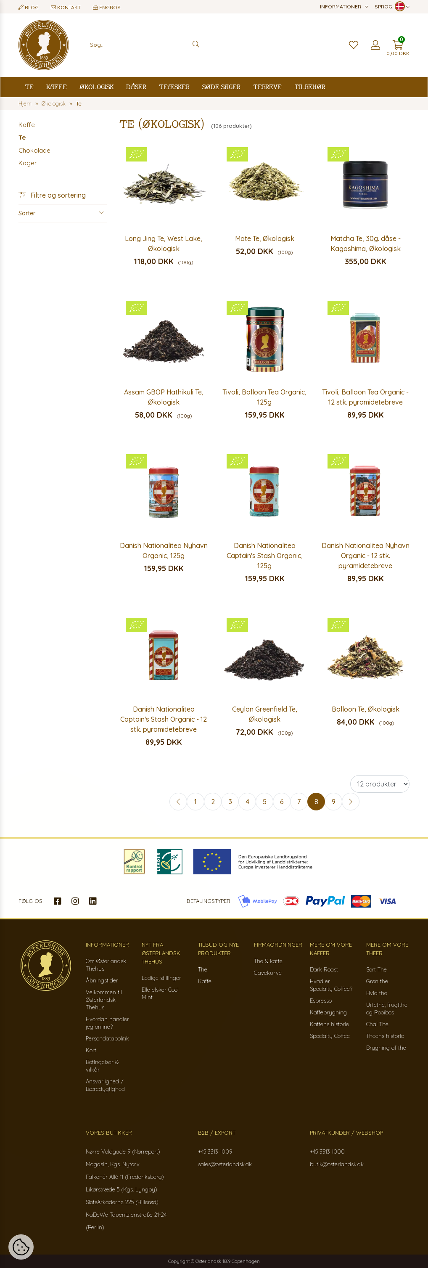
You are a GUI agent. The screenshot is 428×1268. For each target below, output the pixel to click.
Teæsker (174, 87)
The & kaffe (268, 961)
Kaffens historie (329, 1024)
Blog (28, 7)
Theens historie (385, 1035)
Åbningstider (102, 980)
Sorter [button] (61, 213)
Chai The (377, 1024)
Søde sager (221, 87)
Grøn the (377, 981)
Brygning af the (386, 1047)
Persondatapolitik (107, 1038)
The (202, 969)
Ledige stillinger (161, 977)
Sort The (376, 969)
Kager (27, 163)
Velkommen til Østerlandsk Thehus (104, 1000)
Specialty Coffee (330, 1035)
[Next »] (350, 801)
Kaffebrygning (328, 1012)
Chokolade (34, 150)
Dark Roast (324, 969)
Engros (107, 7)
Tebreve (267, 87)
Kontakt (66, 7)
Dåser (136, 87)
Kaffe (56, 87)
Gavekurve (268, 972)
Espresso (321, 1000)
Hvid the (376, 993)
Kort (91, 1050)
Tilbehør (309, 87)
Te (29, 87)
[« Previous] (178, 801)
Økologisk (96, 87)
